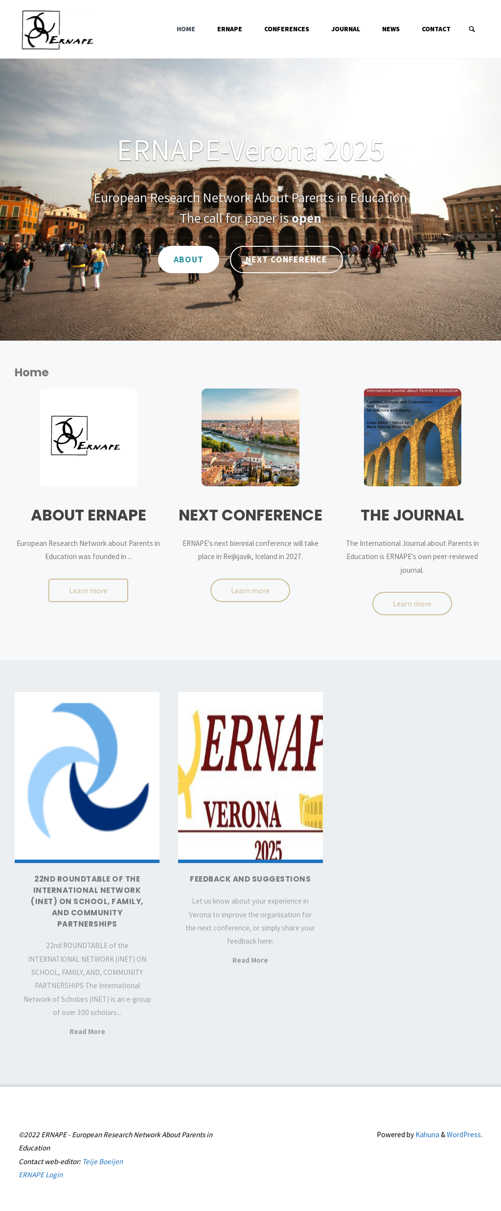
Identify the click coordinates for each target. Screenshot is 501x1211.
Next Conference (286, 259)
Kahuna (426, 1134)
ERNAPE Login (41, 1174)
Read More (87, 1032)
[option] (250, 200)
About (189, 259)
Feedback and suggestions (250, 879)
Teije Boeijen (102, 1161)
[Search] (472, 29)
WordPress (464, 1134)
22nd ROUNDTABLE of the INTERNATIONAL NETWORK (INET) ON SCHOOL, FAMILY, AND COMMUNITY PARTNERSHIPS (87, 901)
